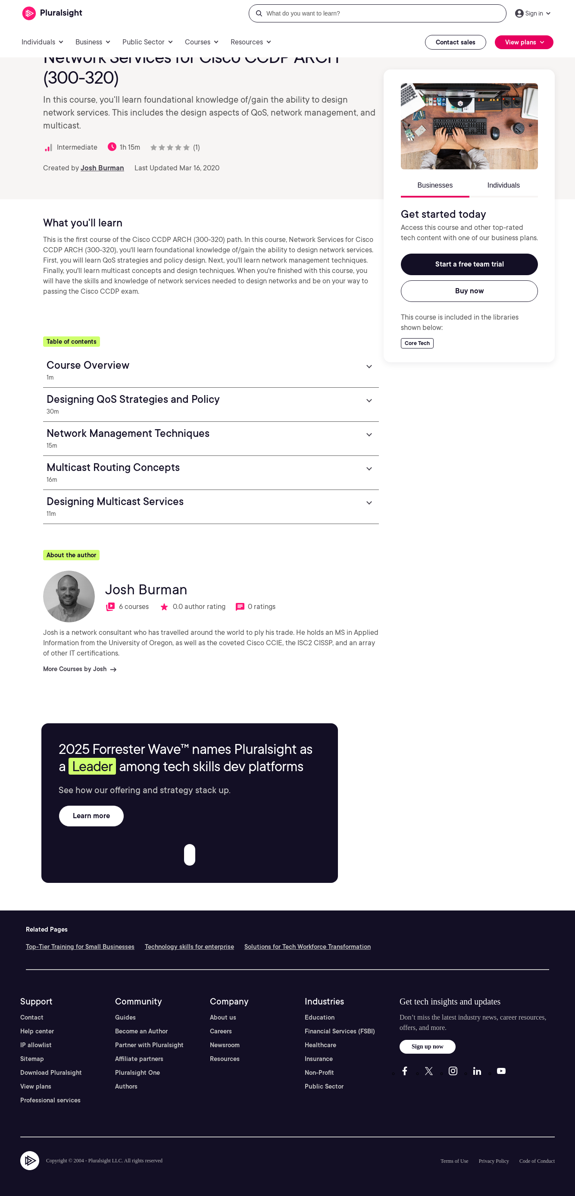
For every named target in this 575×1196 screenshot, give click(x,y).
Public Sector (324, 1086)
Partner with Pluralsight (149, 1045)
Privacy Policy (494, 1161)
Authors (126, 1086)
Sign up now (428, 1046)
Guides (125, 1017)
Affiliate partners (139, 1058)
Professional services (50, 1100)
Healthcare (320, 1045)
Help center (37, 1031)
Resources (225, 1058)
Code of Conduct (537, 1161)
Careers (221, 1031)
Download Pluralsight (51, 1072)
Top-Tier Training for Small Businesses (80, 946)
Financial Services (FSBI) (340, 1031)
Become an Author (141, 1031)
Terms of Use (454, 1161)
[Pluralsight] (52, 13)
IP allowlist (36, 1045)
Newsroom (225, 1045)
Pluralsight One (137, 1072)
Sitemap (32, 1058)
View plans (35, 1086)
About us (223, 1017)
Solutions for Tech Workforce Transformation (307, 946)
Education (319, 1017)
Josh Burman (102, 168)
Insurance (319, 1058)
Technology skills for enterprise (189, 946)
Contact (32, 1017)
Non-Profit (319, 1072)
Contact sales (455, 42)
